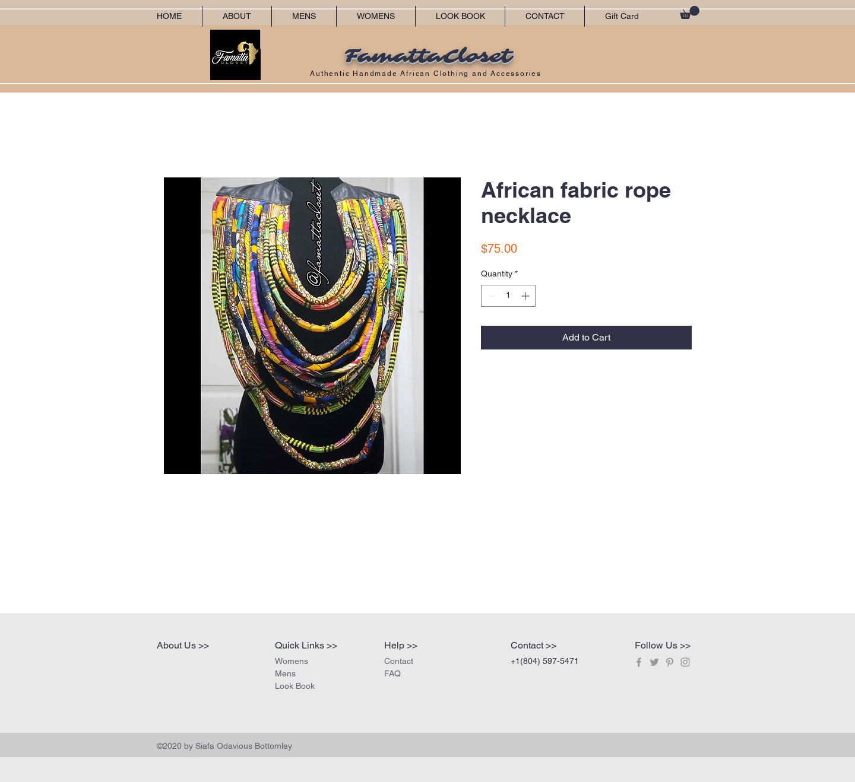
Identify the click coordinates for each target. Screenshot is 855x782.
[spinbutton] (508, 295)
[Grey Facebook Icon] (639, 662)
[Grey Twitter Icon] (654, 662)
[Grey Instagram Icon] (685, 662)
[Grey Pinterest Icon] (670, 662)
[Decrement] (490, 295)
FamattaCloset (427, 56)
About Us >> (183, 645)
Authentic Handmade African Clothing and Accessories (427, 73)
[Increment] (526, 295)
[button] (689, 12)
